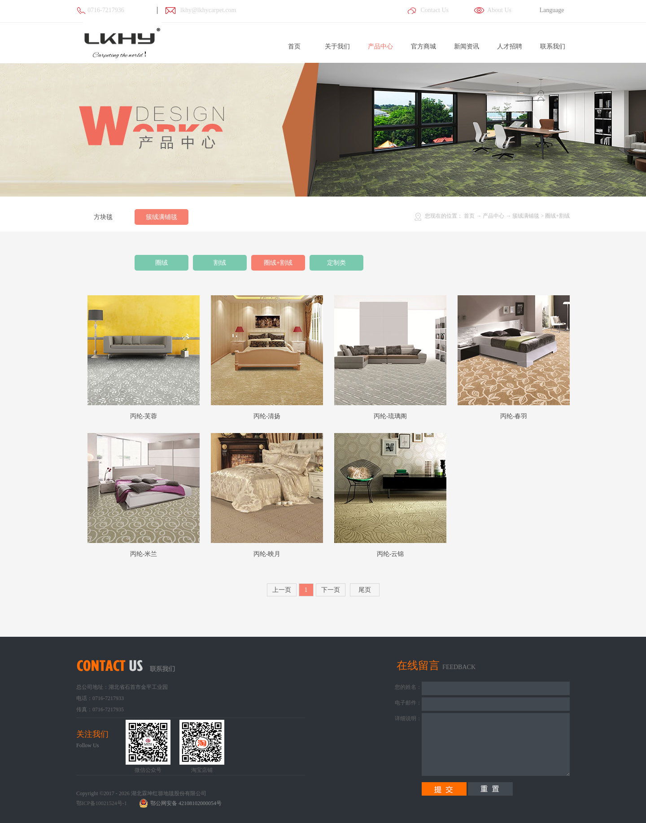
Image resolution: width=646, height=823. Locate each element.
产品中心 (493, 216)
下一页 (330, 590)
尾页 (364, 590)
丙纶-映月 (267, 554)
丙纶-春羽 (514, 416)
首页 (294, 46)
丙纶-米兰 (143, 554)
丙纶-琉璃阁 (390, 416)
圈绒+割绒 (557, 216)
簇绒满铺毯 (525, 216)
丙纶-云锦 (390, 554)
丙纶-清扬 (267, 416)
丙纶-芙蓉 (143, 416)
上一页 (281, 590)
